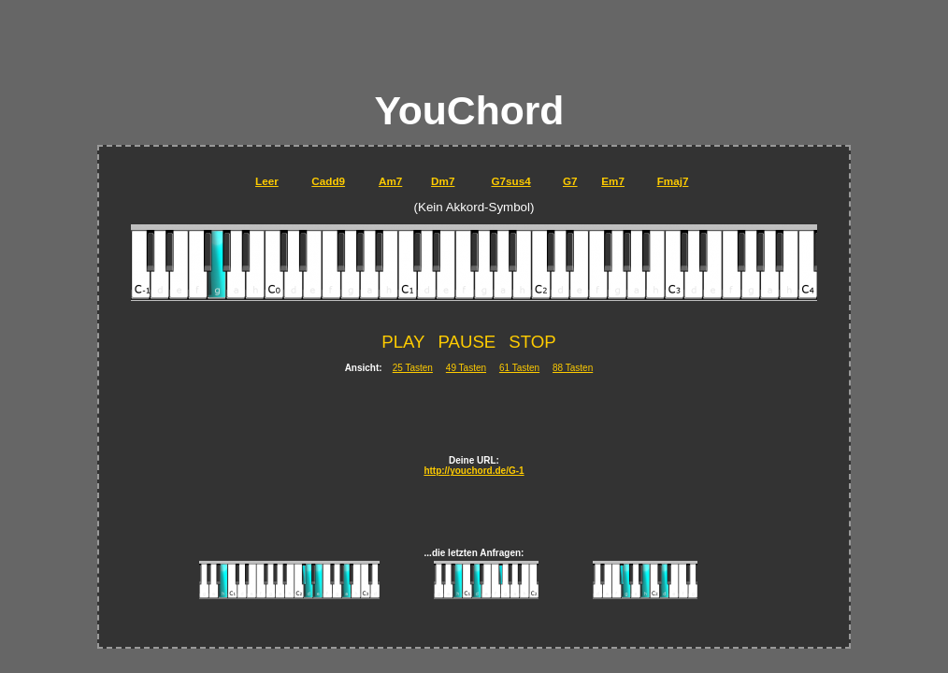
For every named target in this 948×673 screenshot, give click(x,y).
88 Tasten (573, 368)
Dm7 (442, 181)
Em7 (613, 181)
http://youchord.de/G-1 (474, 470)
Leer (267, 181)
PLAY (402, 341)
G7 (570, 181)
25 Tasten (413, 368)
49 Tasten (466, 368)
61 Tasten (519, 368)
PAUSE (467, 341)
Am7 (390, 181)
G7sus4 (510, 181)
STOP (532, 341)
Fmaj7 (673, 181)
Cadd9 (328, 181)
